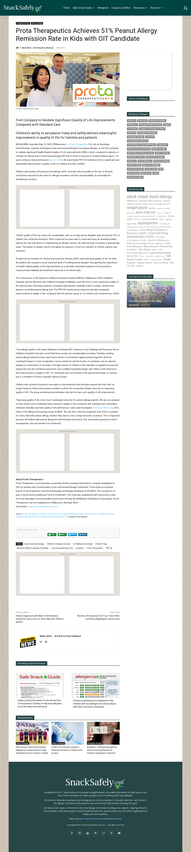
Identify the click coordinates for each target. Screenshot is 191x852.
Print (51, 534)
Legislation (162, 145)
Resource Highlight (151, 165)
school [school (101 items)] (146, 260)
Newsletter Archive (136, 157)
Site (160, 169)
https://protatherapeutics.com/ (43, 506)
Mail (62, 534)
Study (155, 173)
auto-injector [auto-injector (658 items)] (145, 212)
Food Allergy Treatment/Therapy (141, 145)
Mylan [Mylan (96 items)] (154, 250)
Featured (150, 137)
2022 (59, 160)
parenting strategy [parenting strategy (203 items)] (160, 252)
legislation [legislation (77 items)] (159, 243)
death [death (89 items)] (161, 219)
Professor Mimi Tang (103, 407)
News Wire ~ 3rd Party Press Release (38, 48)
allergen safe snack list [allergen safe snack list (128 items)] (150, 200)
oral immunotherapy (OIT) (62, 548)
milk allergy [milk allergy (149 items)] (144, 249)
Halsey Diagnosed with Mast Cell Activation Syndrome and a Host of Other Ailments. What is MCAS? (40, 618)
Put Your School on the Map (145, 301)
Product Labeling (161, 161)
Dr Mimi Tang (101, 544)
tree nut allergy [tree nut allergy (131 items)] (161, 262)
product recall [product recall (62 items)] (159, 256)
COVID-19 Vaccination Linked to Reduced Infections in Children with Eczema (66, 750)
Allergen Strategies (157, 121)
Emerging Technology (147, 133)
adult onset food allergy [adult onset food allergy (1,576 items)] (149, 196)
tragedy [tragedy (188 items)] (131, 262)
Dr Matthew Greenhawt (83, 544)
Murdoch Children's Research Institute (32, 548)
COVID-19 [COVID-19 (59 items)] (137, 219)
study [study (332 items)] (167, 259)
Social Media (133, 173)
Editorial (131, 133)
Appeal (167, 125)
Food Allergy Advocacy (137, 141)
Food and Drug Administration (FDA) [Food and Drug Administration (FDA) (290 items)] (147, 234)
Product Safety (134, 165)
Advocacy (142, 121)
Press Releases (144, 161)
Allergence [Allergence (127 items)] (132, 200)
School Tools (151, 169)
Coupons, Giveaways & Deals (152, 129)
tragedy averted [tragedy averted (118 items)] (144, 263)
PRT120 (109, 548)
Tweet (72, 534)
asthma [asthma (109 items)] (152, 208)
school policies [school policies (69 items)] (156, 260)
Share (82, 534)
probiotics (80, 548)
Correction (132, 129)
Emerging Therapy (23, 23)
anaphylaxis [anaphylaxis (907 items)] (137, 207)
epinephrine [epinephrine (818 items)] (148, 223)
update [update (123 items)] (139, 266)
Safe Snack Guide (135, 169)
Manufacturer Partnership (139, 149)
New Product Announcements (140, 153)
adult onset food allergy (34, 544)
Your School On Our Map (140, 277)
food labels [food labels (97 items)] (160, 237)
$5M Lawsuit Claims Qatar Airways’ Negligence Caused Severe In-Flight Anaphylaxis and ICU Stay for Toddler (32, 750)
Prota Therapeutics (78, 144)
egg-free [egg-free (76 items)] (168, 219)
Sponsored (146, 173)
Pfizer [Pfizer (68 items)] (142, 256)
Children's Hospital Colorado (58, 544)
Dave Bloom (134, 305)
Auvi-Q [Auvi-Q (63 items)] (159, 213)
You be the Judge (135, 177)
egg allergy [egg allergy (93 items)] (131, 223)
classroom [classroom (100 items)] (161, 216)
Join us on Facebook (138, 98)
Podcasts (132, 161)
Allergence (132, 125)
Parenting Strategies (155, 157)
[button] (185, 7)
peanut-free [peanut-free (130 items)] (132, 256)
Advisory (131, 121)
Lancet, (53, 160)
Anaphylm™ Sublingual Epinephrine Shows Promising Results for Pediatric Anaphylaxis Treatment (102, 750)
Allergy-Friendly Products (150, 125)
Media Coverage (159, 149)
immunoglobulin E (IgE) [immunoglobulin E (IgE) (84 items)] (136, 240)
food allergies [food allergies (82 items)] (132, 230)
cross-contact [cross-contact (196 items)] (150, 219)
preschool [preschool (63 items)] (149, 256)
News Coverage (37, 23)
